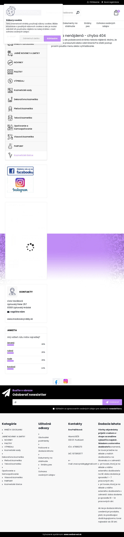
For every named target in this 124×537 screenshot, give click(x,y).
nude (9, 358)
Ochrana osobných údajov (105, 25)
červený (10, 343)
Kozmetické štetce (20, 155)
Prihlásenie (94, 2)
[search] (77, 12)
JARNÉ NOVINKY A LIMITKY (23, 53)
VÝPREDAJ (15, 81)
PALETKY (14, 72)
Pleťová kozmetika (20, 109)
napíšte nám (17, 311)
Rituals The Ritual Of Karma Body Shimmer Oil (33, 236)
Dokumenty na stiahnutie (70, 25)
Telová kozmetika (19, 118)
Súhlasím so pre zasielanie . (89, 408)
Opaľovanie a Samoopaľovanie (19, 127)
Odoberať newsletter (29, 394)
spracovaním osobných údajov (81, 408)
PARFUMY (15, 146)
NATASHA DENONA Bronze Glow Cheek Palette (33, 259)
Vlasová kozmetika (20, 137)
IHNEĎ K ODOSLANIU (20, 44)
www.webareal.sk (72, 534)
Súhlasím (52, 38)
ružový (10, 350)
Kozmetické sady (19, 90)
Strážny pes (87, 25)
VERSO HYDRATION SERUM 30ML (30, 213)
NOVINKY (15, 62)
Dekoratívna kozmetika (22, 99)
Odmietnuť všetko (31, 38)
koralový (11, 366)
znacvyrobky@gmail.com (85, 464)
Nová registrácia (111, 2)
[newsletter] (112, 402)
